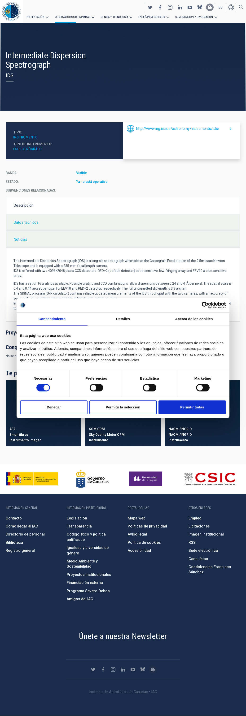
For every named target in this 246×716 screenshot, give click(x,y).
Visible (81, 173)
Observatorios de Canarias (72, 17)
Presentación (35, 17)
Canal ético (198, 559)
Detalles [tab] (123, 319)
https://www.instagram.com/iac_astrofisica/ (170, 7)
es (221, 7)
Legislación (77, 518)
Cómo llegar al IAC (22, 526)
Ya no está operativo (92, 182)
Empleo (195, 518)
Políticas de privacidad (147, 526)
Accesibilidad (139, 550)
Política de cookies (144, 542)
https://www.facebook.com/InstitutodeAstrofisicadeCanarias (160, 7)
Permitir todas (192, 407)
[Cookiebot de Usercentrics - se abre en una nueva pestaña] (205, 305)
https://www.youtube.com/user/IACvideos (190, 7)
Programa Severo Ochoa (88, 591)
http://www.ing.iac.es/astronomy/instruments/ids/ (178, 128)
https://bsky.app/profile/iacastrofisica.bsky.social (200, 7)
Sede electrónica (203, 550)
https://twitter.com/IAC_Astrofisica (150, 7)
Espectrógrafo (27, 149)
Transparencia (79, 526)
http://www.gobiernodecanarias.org (92, 478)
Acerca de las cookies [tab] (194, 319)
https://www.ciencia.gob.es (32, 479)
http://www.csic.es (210, 478)
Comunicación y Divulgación (194, 17)
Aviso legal (137, 534)
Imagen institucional (206, 534)
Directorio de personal (25, 534)
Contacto (14, 518)
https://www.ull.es (146, 478)
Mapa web (136, 518)
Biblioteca (14, 542)
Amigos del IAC (80, 599)
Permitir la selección (123, 407)
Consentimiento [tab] (52, 319)
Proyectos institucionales (89, 574)
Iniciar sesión (231, 7)
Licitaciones (199, 526)
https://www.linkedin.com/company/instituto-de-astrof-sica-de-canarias (180, 7)
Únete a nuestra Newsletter (123, 636)
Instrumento (25, 137)
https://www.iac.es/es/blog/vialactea (210, 7)
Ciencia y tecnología (114, 17)
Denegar (54, 407)
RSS (192, 542)
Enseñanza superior (151, 17)
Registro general (20, 550)
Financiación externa (85, 582)
